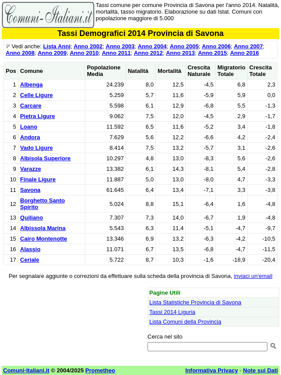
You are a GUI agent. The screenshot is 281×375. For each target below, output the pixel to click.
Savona (30, 190)
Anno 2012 (148, 53)
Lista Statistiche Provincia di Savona (195, 302)
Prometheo (100, 370)
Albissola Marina (42, 228)
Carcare (30, 105)
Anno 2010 (84, 53)
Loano (28, 126)
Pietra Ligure (37, 116)
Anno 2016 (244, 53)
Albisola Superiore (45, 158)
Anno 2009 (52, 53)
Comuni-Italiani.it (26, 370)
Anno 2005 (184, 46)
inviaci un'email (253, 276)
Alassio (30, 249)
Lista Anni (56, 46)
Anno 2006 (216, 46)
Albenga (31, 84)
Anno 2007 (248, 46)
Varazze (30, 169)
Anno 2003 (120, 46)
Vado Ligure (36, 147)
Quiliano (31, 217)
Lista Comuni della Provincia (185, 321)
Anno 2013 (180, 53)
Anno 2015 (212, 53)
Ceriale (29, 259)
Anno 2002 (88, 46)
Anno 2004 (152, 46)
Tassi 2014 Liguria (172, 312)
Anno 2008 (20, 53)
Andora (30, 137)
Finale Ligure (38, 179)
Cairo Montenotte (43, 238)
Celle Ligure (36, 95)
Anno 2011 (116, 53)
